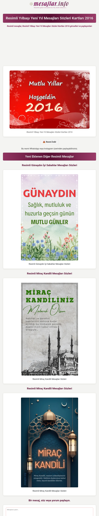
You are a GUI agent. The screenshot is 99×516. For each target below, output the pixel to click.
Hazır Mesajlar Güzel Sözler (49, 5)
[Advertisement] (49, 48)
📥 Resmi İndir (49, 142)
